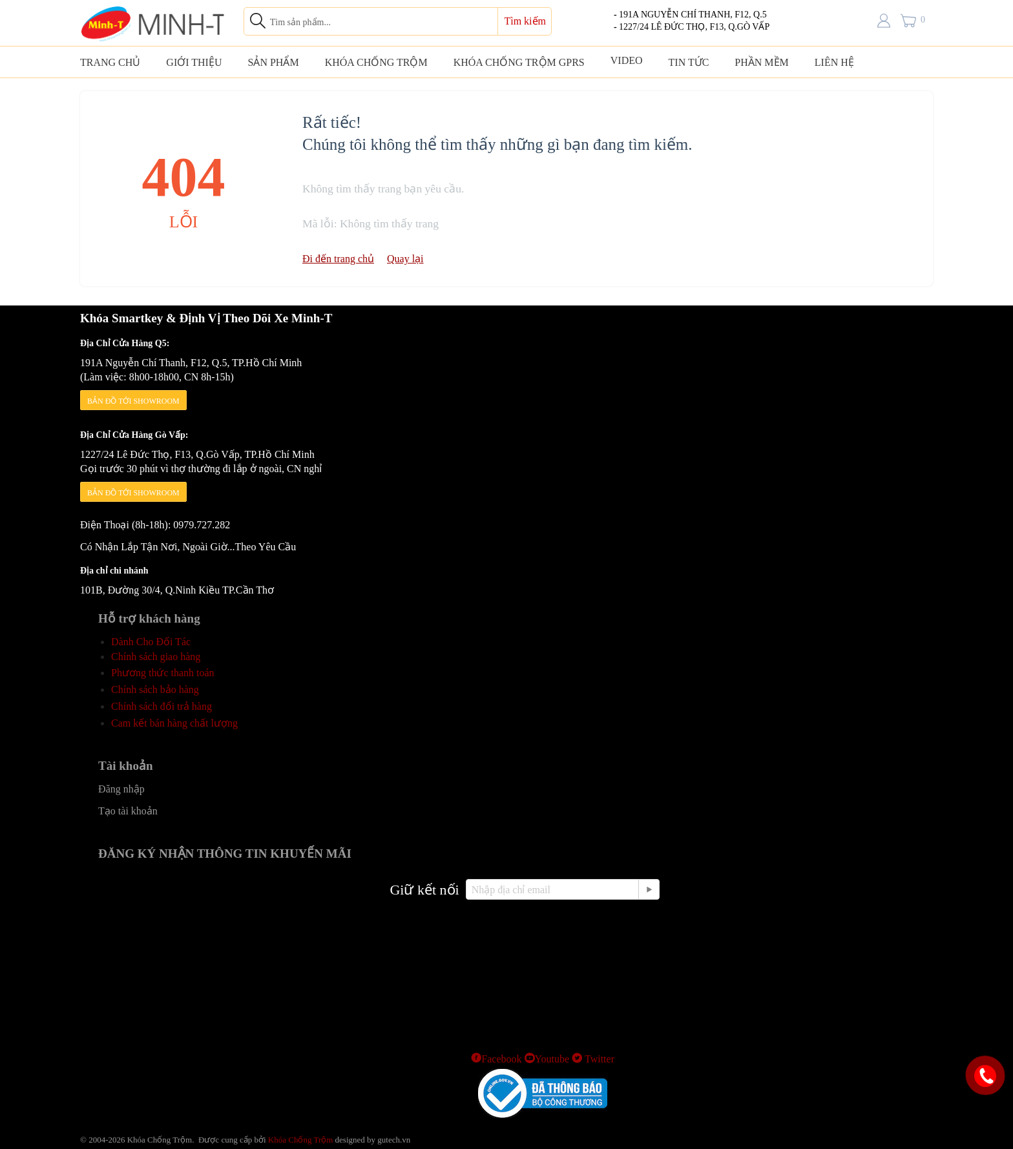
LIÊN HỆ (834, 62)
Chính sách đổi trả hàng (161, 706)
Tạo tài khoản (128, 810)
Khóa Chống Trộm (300, 1139)
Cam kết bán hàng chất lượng (174, 723)
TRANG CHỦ (110, 62)
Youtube (547, 1058)
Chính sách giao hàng (155, 656)
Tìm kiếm (525, 21)
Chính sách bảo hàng (155, 689)
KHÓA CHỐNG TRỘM (376, 62)
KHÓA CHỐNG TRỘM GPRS (519, 62)
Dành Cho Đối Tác (151, 641)
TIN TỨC (689, 62)
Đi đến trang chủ (338, 258)
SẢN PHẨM (272, 62)
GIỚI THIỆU (194, 62)
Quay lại (405, 258)
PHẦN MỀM (761, 62)
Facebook (496, 1058)
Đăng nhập (121, 788)
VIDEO (627, 60)
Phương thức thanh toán (162, 672)
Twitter (593, 1058)
